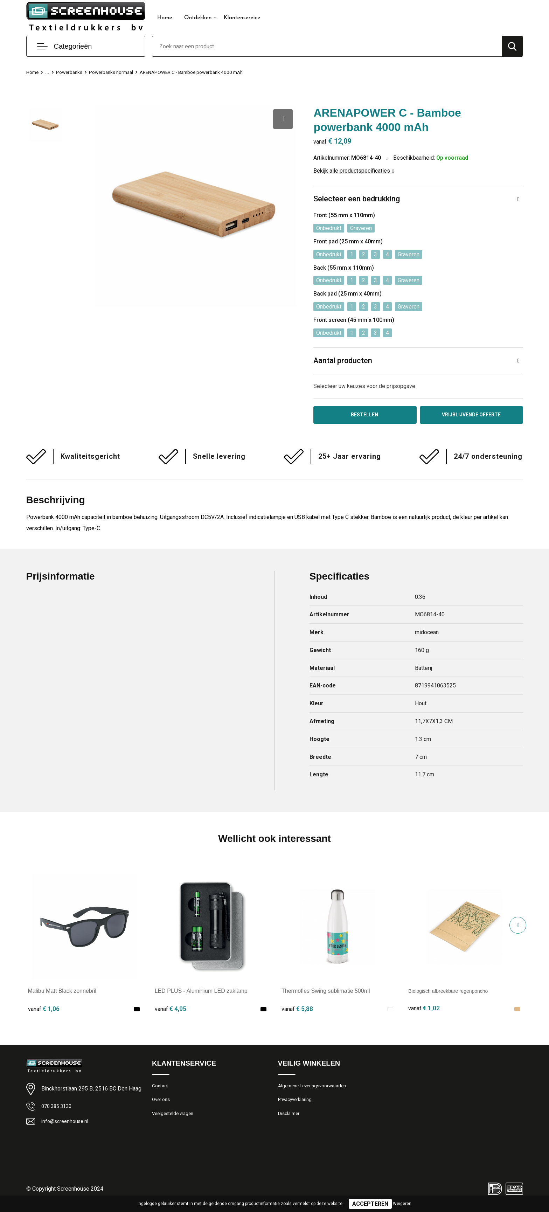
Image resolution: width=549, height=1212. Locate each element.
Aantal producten (343, 360)
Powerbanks (71, 72)
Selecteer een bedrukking (356, 199)
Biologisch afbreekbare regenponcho (454, 993)
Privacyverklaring (297, 1103)
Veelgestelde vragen (175, 1118)
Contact (161, 1088)
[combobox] (327, 46)
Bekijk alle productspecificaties (353, 170)
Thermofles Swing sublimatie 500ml (326, 993)
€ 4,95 (170, 1010)
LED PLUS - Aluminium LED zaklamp (201, 993)
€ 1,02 (424, 1010)
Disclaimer (290, 1118)
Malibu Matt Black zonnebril (62, 993)
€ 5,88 (297, 1010)
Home (164, 18)
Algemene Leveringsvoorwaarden (316, 1088)
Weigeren (402, 1203)
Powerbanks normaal (116, 72)
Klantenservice (242, 18)
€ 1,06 (44, 1010)
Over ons (162, 1103)
